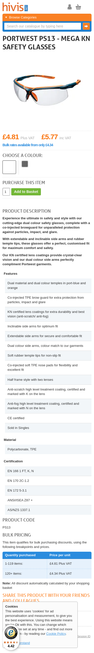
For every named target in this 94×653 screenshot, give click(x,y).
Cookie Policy (56, 634)
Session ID (83, 636)
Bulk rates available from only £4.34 (28, 145)
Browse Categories (23, 17)
